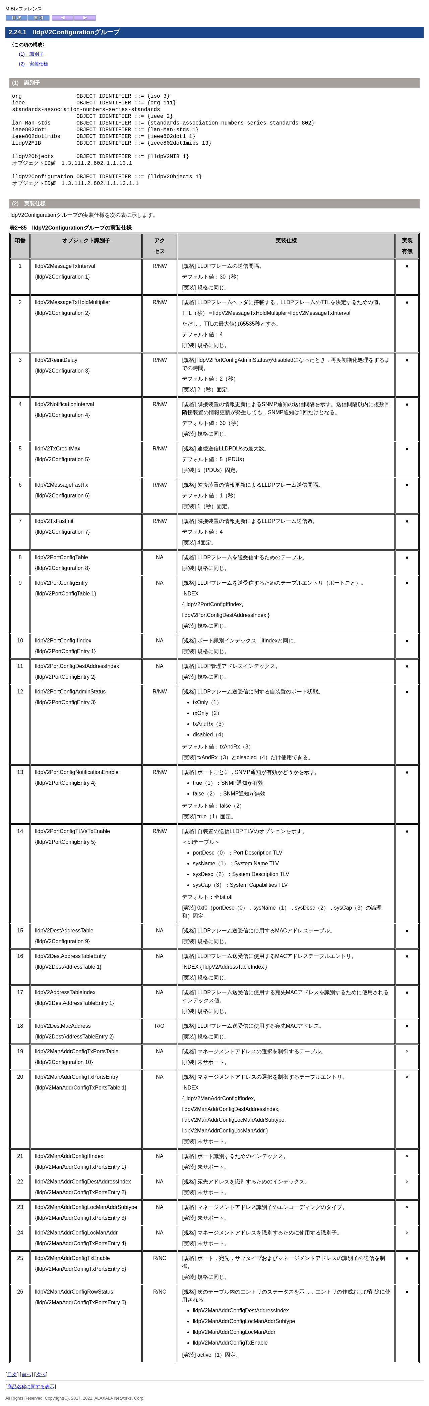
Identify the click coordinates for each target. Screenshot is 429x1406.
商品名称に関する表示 (30, 1386)
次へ (41, 1374)
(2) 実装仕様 (33, 63)
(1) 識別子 (31, 54)
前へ (26, 1374)
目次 (12, 1374)
